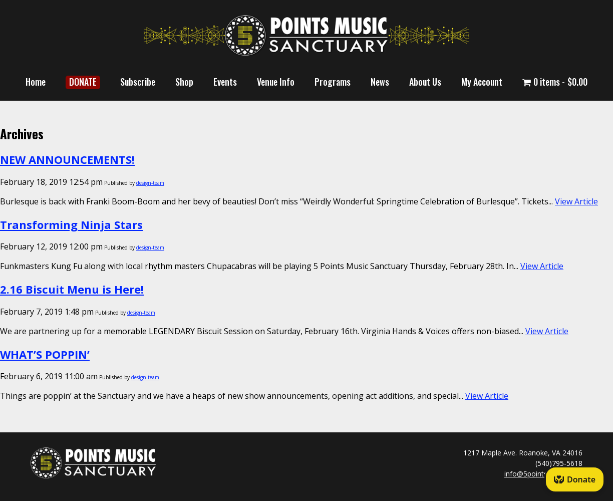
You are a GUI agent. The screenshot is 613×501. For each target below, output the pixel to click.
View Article (576, 201)
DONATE (83, 81)
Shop (184, 81)
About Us (425, 81)
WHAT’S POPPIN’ (45, 354)
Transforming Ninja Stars (71, 224)
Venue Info (275, 81)
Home (36, 81)
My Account (481, 81)
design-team (150, 182)
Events (225, 81)
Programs (333, 81)
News (380, 81)
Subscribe (137, 81)
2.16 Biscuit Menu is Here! (72, 289)
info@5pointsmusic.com (543, 473)
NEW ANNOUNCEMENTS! (67, 159)
